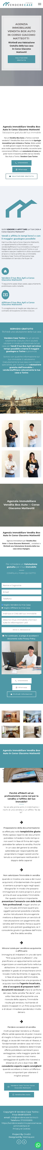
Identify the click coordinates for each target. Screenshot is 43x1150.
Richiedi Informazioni (21, 694)
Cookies (26, 1128)
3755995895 (21, 163)
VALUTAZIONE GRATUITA (21, 59)
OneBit (27, 1134)
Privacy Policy (29, 639)
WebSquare (28, 1137)
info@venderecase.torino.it (24, 1117)
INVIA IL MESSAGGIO (21, 630)
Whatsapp (21, 169)
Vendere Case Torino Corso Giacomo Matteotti (21, 1087)
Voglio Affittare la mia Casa (16, 608)
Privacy (17, 1128)
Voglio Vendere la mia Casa (17, 605)
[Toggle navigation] (39, 4)
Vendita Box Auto (21, 1094)
